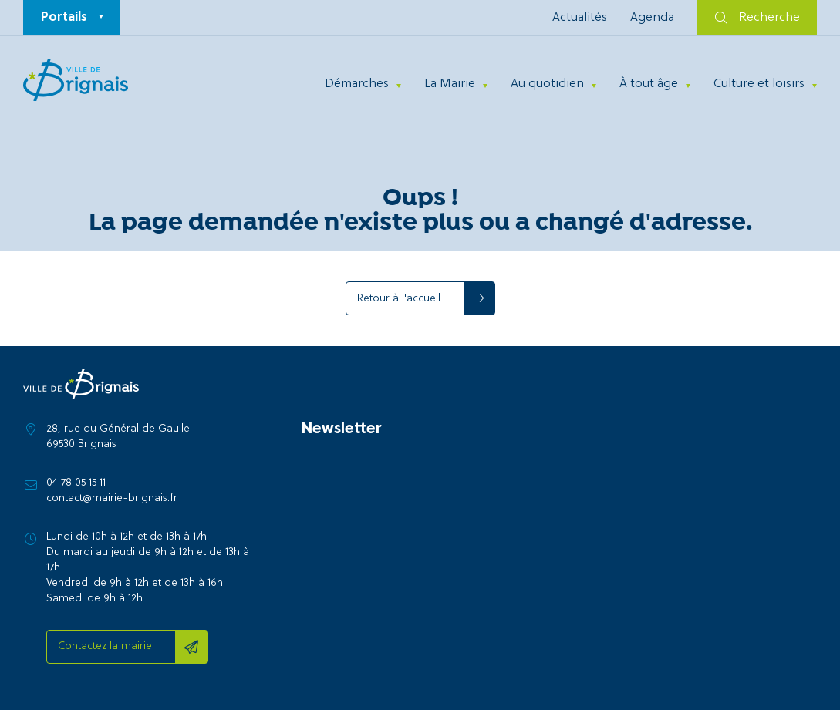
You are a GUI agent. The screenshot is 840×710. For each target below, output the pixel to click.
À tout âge (648, 84)
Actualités (579, 18)
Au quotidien (547, 84)
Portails (64, 18)
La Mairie (449, 84)
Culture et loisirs (759, 84)
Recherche (757, 18)
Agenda (652, 18)
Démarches (357, 84)
